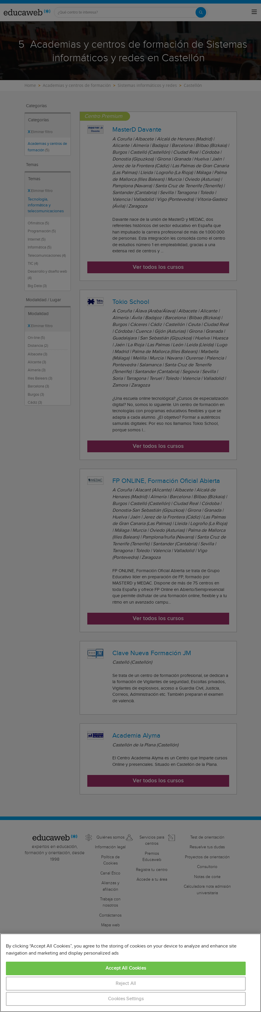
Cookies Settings (126, 999)
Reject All (126, 983)
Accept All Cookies (126, 968)
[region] (130, 972)
